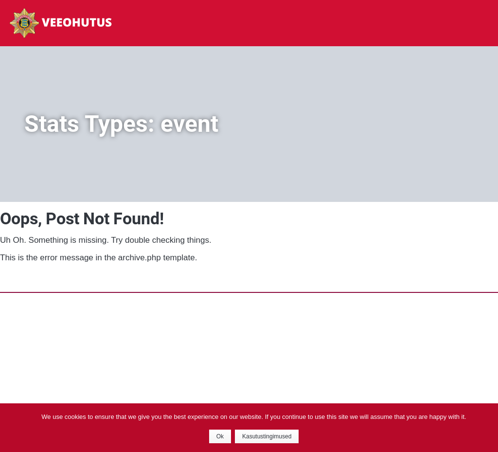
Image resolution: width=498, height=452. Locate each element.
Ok (220, 436)
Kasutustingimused (266, 436)
